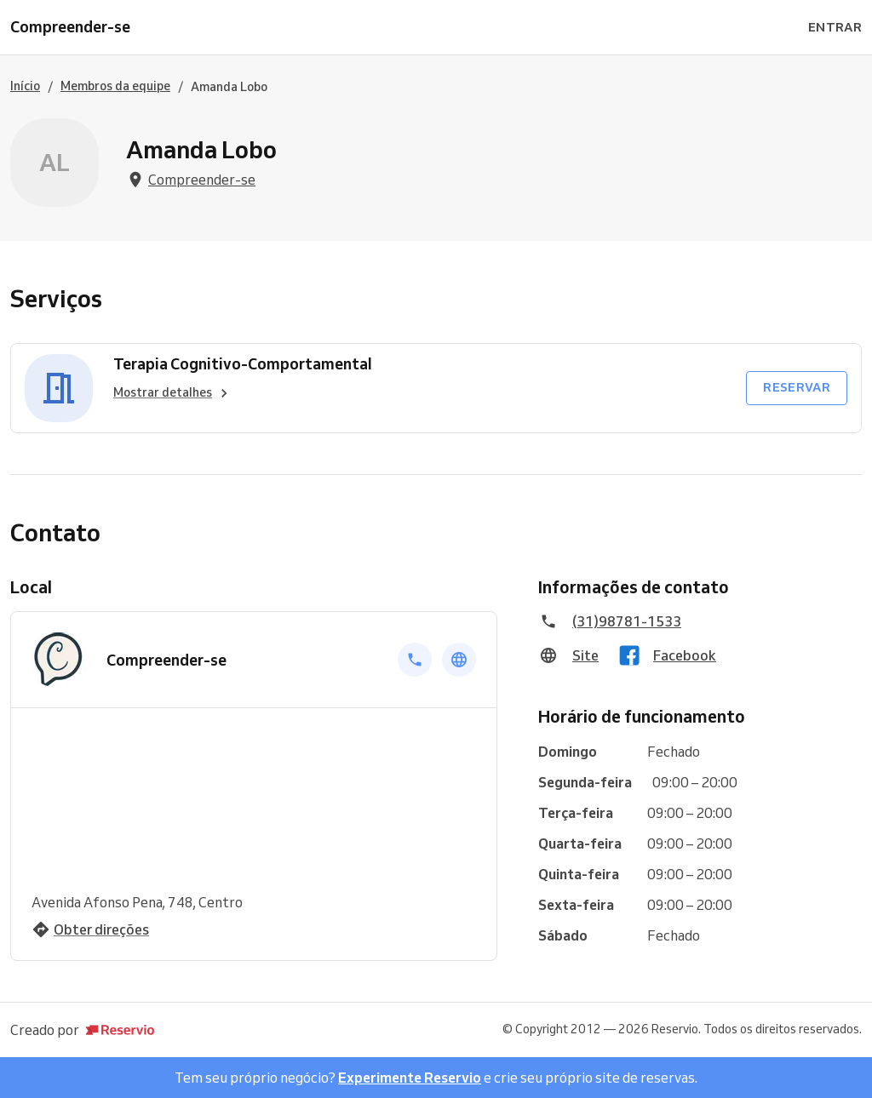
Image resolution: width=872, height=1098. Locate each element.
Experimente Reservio (409, 1077)
